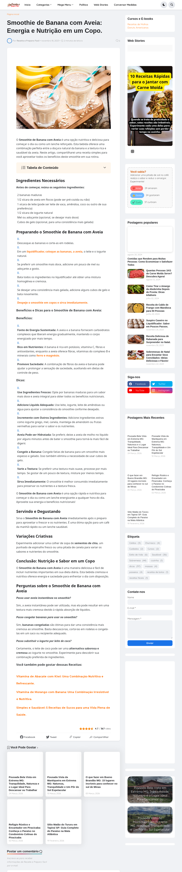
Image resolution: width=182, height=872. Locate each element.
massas (151, 566)
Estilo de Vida (138, 554)
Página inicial (13, 14)
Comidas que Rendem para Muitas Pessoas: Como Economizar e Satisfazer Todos (150, 261)
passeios (135, 572)
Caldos (135, 543)
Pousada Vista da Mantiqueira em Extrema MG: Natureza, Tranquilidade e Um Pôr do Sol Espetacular (63, 783)
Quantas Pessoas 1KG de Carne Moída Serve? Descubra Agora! (159, 273)
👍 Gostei (137, 195)
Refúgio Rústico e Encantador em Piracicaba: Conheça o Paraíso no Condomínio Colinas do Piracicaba (25, 831)
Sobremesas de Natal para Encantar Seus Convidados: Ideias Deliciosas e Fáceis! (158, 356)
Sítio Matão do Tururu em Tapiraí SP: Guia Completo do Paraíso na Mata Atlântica (63, 829)
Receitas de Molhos (138, 24)
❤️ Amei (136, 188)
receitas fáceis (138, 578)
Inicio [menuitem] (27, 4)
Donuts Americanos (138, 27)
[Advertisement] (150, 711)
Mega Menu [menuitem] (64, 4)
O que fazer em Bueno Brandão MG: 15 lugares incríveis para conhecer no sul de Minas (101, 782)
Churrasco (152, 543)
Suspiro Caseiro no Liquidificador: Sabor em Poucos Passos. (158, 323)
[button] (163, 4)
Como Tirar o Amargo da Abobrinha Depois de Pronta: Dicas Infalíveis (158, 291)
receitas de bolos (157, 572)
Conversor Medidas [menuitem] (125, 4)
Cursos (153, 548)
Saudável (159, 554)
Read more (150, 800)
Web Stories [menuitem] (101, 4)
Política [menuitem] (83, 4)
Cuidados (136, 548)
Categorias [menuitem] (42, 4)
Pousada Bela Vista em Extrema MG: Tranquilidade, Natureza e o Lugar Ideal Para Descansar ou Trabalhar (24, 783)
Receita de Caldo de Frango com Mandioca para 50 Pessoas (158, 307)
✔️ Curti (136, 202)
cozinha (157, 560)
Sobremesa (137, 560)
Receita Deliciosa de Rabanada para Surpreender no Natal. (158, 339)
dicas (134, 566)
